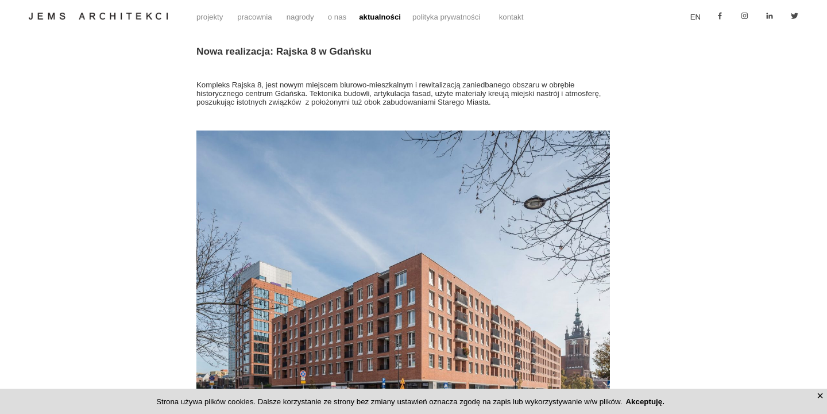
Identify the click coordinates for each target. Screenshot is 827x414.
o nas (337, 17)
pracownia (254, 17)
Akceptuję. (644, 401)
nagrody (300, 17)
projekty (209, 17)
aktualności (380, 17)
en (695, 17)
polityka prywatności (446, 17)
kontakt (511, 17)
